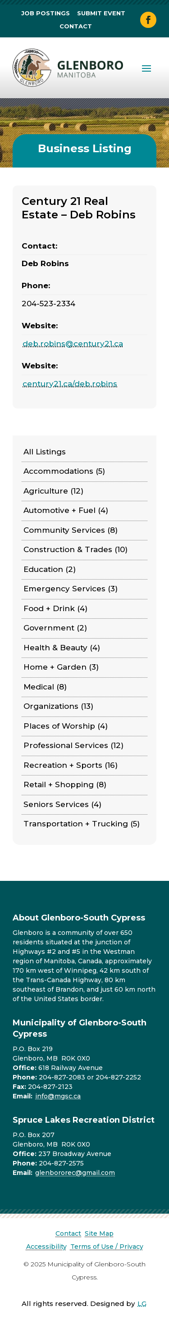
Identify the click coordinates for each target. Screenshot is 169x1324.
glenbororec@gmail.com (75, 1173)
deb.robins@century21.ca (73, 343)
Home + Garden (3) (61, 666)
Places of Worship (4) (65, 725)
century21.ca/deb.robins (70, 383)
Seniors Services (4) (62, 804)
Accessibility (46, 1246)
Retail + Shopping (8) (64, 784)
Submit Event (101, 13)
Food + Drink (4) (55, 608)
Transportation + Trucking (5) (81, 823)
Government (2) (55, 627)
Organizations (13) (58, 706)
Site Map (99, 1233)
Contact (75, 26)
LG (141, 1303)
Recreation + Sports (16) (70, 765)
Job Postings (45, 13)
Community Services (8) (70, 530)
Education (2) (49, 569)
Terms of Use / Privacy (106, 1246)
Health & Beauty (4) (61, 647)
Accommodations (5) (64, 471)
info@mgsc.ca (58, 1096)
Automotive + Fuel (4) (65, 510)
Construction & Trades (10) (75, 549)
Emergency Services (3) (70, 588)
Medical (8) (45, 686)
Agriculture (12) (53, 490)
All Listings (44, 451)
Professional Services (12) (73, 745)
